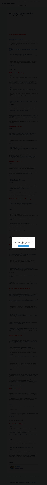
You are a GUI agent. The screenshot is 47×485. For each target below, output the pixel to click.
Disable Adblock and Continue (23, 245)
